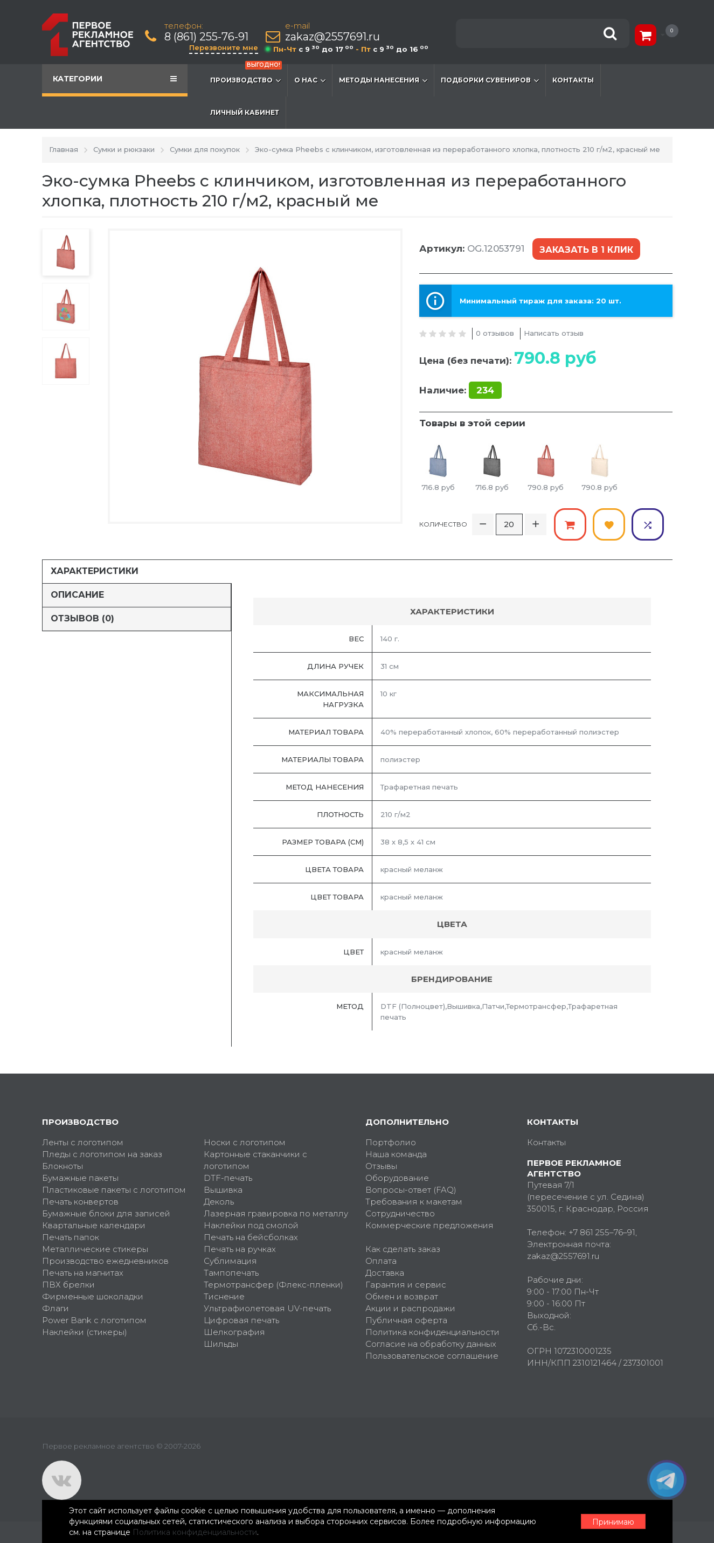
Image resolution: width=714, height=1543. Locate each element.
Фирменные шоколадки (92, 1296)
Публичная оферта (406, 1320)
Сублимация (230, 1261)
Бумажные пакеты (80, 1178)
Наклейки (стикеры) (84, 1332)
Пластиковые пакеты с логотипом (114, 1190)
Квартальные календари (93, 1225)
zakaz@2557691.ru (332, 37)
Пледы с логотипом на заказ (102, 1154)
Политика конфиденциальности (432, 1332)
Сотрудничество (400, 1213)
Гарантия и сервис (405, 1284)
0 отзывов (495, 333)
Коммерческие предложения (429, 1225)
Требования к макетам (413, 1201)
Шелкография (234, 1332)
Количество (443, 524)
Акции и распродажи (410, 1308)
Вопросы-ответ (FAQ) (410, 1190)
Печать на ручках (240, 1249)
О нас (309, 80)
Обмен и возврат (401, 1296)
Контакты (573, 80)
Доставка (384, 1273)
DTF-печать (228, 1178)
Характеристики (94, 571)
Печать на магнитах (82, 1273)
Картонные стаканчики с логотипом (255, 1160)
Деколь (219, 1201)
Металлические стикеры (95, 1249)
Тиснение (224, 1296)
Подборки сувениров (490, 80)
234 (485, 390)
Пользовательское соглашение (431, 1356)
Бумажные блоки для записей (106, 1213)
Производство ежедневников (105, 1261)
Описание (77, 595)
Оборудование (397, 1178)
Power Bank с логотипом (94, 1320)
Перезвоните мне (223, 47)
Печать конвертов (80, 1201)
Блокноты (62, 1166)
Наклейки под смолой (251, 1225)
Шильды (221, 1344)
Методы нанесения (383, 80)
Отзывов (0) (82, 618)
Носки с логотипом (245, 1142)
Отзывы (381, 1166)
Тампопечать (231, 1273)
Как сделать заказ (402, 1249)
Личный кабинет (244, 112)
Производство (246, 75)
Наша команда (396, 1154)
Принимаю (613, 1522)
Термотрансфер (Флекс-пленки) (273, 1284)
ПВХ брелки (68, 1284)
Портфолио (390, 1142)
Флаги (55, 1308)
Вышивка (223, 1190)
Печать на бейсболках (251, 1237)
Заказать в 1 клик (586, 250)
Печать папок (70, 1237)
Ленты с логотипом (82, 1142)
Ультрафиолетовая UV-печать (267, 1308)
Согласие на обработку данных (430, 1344)
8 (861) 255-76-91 (206, 37)
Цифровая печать (241, 1320)
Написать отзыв (554, 333)
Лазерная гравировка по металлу (276, 1213)
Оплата (381, 1261)
